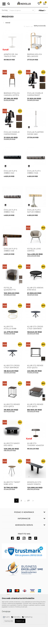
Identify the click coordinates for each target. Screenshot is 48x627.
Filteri (42, 10)
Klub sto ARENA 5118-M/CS (35, 289)
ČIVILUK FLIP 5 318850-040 (10, 172)
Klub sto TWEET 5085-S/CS (12, 483)
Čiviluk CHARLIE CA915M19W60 (12, 133)
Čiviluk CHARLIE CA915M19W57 (35, 94)
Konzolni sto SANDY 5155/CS (34, 483)
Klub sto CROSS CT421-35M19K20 (12, 366)
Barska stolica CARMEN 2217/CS (11, 94)
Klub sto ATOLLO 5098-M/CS (10, 329)
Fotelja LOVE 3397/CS (34, 250)
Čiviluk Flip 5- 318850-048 (11, 250)
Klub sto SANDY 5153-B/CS (12, 444)
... (25, 500)
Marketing (28, 617)
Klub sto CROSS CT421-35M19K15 (35, 328)
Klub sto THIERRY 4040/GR (35, 444)
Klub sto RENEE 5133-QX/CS (35, 405)
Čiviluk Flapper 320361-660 (35, 133)
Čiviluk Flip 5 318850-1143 (10, 211)
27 (28, 500)
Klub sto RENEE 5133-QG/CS (35, 366)
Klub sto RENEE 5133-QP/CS (12, 405)
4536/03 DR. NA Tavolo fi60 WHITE (11, 56)
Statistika (16, 617)
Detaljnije (6, 611)
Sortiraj (4, 10)
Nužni (7, 617)
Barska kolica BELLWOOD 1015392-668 (34, 56)
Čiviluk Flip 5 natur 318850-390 (34, 212)
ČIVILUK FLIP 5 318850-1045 (34, 172)
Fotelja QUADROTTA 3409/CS (10, 290)
